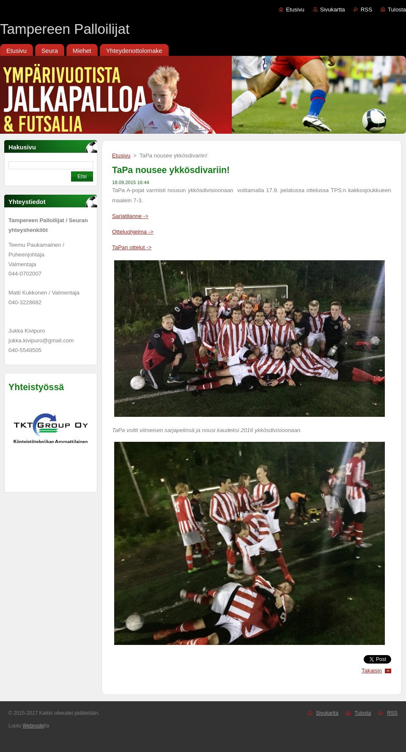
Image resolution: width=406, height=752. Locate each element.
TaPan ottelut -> (131, 247)
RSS (366, 9)
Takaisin (372, 670)
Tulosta (397, 9)
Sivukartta (332, 9)
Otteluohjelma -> (133, 232)
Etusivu (295, 9)
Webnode (33, 726)
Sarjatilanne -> (130, 216)
